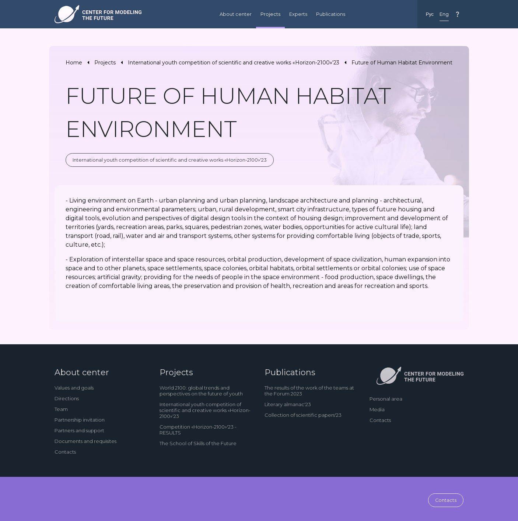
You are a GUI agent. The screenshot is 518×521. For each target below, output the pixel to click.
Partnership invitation (80, 420)
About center (236, 14)
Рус (430, 14)
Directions (67, 398)
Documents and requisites (85, 441)
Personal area (386, 399)
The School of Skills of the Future (198, 443)
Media (377, 409)
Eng (444, 14)
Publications (330, 14)
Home (74, 62)
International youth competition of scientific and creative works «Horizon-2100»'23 (233, 62)
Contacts (65, 452)
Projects (270, 14)
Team (61, 409)
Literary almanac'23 (288, 404)
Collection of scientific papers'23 (303, 415)
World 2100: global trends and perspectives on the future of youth (201, 391)
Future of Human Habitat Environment (401, 62)
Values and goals (74, 388)
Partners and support (79, 430)
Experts (298, 14)
